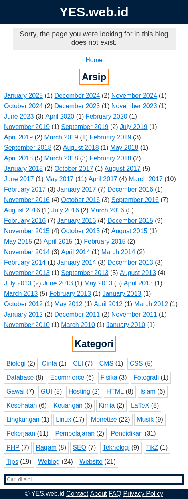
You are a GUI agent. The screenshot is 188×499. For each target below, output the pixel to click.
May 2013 (98, 283)
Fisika (109, 377)
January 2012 (23, 314)
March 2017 (146, 179)
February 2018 (110, 158)
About (98, 493)
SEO (79, 447)
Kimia (107, 405)
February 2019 (110, 137)
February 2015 (104, 241)
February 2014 (25, 262)
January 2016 (76, 220)
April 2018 (18, 158)
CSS (136, 363)
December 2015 (130, 220)
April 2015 (58, 241)
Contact (77, 493)
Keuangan (68, 405)
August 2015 (129, 231)
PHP (13, 447)
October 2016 (80, 199)
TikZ (152, 447)
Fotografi (146, 377)
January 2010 (125, 324)
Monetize (104, 419)
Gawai (15, 391)
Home (94, 60)
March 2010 (78, 324)
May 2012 (68, 304)
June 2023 (19, 116)
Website (91, 461)
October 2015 (80, 231)
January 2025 (23, 95)
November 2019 (27, 126)
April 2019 (18, 137)
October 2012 (23, 304)
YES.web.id (93, 12)
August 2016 (22, 210)
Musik (145, 419)
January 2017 (76, 189)
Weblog (49, 461)
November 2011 (134, 314)
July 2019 (134, 126)
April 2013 (138, 283)
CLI (78, 363)
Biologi (16, 363)
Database (20, 377)
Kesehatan (21, 405)
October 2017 (73, 168)
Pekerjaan (20, 433)
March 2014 (118, 251)
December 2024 (77, 95)
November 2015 (27, 231)
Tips (12, 461)
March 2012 (151, 304)
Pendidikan (127, 433)
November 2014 (27, 251)
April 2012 (108, 304)
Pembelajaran (75, 433)
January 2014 (76, 262)
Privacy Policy (143, 493)
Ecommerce (67, 377)
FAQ (115, 493)
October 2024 (23, 106)
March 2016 (107, 210)
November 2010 (27, 324)
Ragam (46, 447)
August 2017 (123, 168)
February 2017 (25, 189)
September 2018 (27, 147)
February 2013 (70, 293)
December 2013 (130, 262)
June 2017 (19, 179)
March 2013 (21, 293)
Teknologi (116, 447)
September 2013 (84, 272)
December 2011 (77, 314)
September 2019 (84, 126)
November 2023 (134, 106)
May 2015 (18, 241)
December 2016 (130, 189)
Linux (63, 419)
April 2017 (103, 179)
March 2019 (61, 137)
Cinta (49, 363)
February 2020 (106, 116)
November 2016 (27, 199)
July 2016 (65, 210)
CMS (106, 363)
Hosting (79, 391)
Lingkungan (23, 419)
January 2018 (23, 168)
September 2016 (135, 199)
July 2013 (18, 283)
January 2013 (121, 293)
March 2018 (61, 158)
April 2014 (75, 251)
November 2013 (27, 272)
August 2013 (138, 272)
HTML (115, 391)
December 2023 (77, 106)
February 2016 (25, 220)
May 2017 (59, 179)
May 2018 (124, 147)
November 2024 (134, 95)
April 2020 (59, 116)
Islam (148, 391)
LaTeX (140, 405)
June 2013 (58, 283)
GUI (46, 391)
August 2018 (81, 147)
